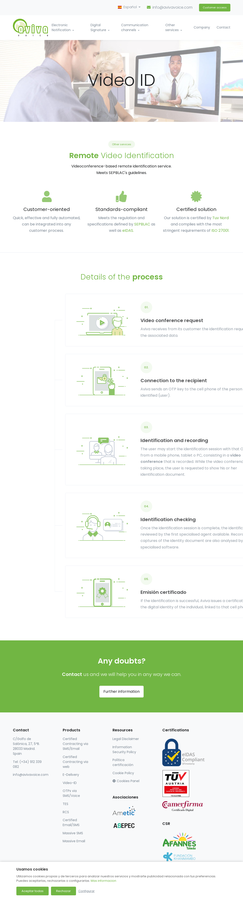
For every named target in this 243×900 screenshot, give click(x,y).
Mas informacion (103, 880)
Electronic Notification (61, 27)
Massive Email (74, 841)
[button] (129, 7)
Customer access (215, 7)
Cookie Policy (123, 773)
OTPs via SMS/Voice (71, 793)
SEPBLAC (142, 224)
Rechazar (63, 891)
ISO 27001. (220, 230)
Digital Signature (98, 27)
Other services (172, 27)
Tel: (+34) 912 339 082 (27, 764)
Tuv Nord (220, 218)
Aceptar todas (33, 891)
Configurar (86, 891)
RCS (66, 812)
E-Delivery (71, 774)
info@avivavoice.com (172, 7)
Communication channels (134, 27)
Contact (223, 27)
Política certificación (122, 762)
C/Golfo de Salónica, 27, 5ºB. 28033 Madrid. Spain (26, 746)
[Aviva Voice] (30, 27)
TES (65, 804)
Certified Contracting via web (75, 762)
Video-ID (70, 782)
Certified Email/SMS (71, 822)
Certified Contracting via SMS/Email (75, 744)
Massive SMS (73, 833)
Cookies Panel (125, 781)
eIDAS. (128, 230)
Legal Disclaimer (125, 739)
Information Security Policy (124, 749)
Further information (121, 691)
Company (202, 27)
